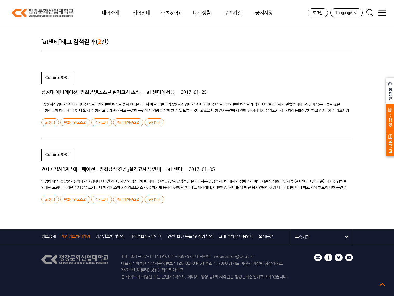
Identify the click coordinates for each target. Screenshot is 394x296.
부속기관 (233, 13)
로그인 (317, 13)
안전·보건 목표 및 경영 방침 (190, 236)
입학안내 (141, 13)
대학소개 (110, 13)
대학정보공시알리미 (146, 236)
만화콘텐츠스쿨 (75, 123)
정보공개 (48, 236)
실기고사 (101, 123)
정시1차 (154, 123)
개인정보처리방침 (75, 236)
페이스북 (328, 257)
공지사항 (264, 13)
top (382, 284)
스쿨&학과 (172, 13)
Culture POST (57, 77)
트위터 (339, 257)
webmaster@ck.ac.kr (234, 256)
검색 (369, 13)
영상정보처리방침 (109, 236)
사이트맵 (382, 13)
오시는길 (266, 236)
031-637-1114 (145, 256)
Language (346, 13)
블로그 (318, 257)
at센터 (50, 123)
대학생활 (202, 13)
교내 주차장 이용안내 (236, 236)
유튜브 (349, 257)
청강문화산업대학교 (39, 13)
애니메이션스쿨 (128, 123)
